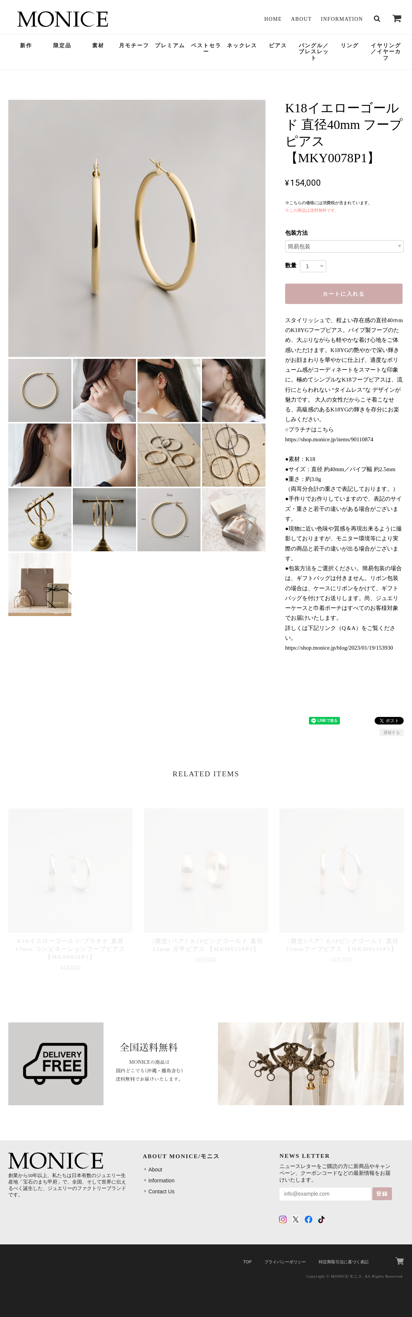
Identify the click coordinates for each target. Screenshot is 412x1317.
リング (350, 45)
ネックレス (242, 45)
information (342, 19)
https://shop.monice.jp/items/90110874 (329, 439)
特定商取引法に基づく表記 (344, 1262)
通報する (391, 732)
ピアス (278, 45)
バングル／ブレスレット (314, 52)
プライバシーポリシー (285, 1262)
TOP (247, 1262)
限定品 (62, 45)
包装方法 (296, 233)
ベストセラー (206, 49)
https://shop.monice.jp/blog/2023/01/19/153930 (339, 648)
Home (273, 19)
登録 (382, 1194)
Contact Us (161, 1191)
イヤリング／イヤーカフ (386, 52)
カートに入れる (344, 294)
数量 (290, 265)
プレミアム (170, 45)
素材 (98, 45)
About (301, 19)
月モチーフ (134, 45)
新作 (26, 45)
